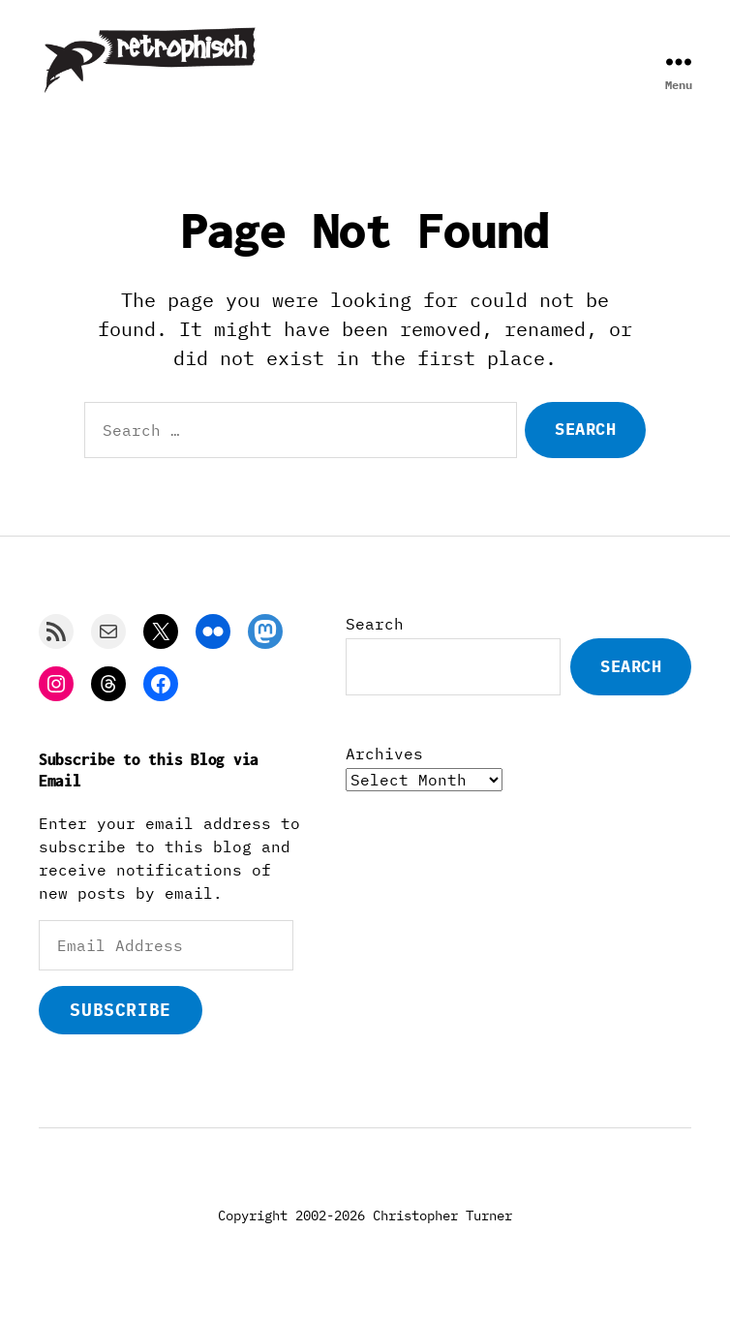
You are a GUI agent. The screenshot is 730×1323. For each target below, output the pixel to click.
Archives (384, 773)
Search (375, 643)
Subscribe (120, 1029)
